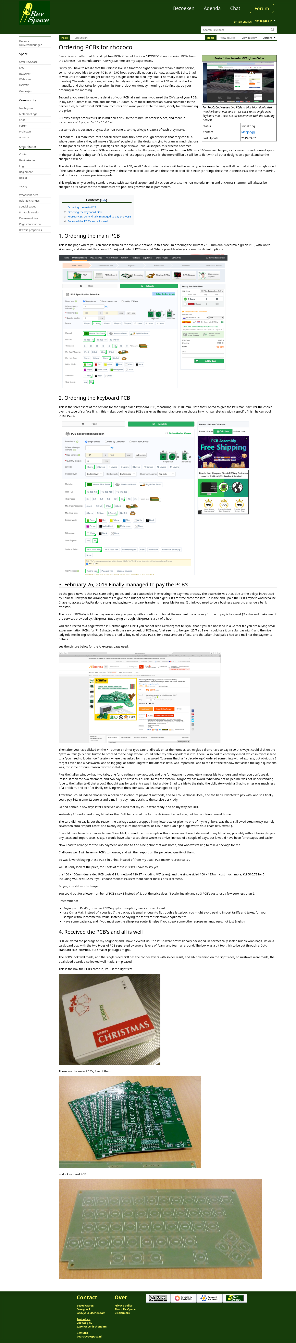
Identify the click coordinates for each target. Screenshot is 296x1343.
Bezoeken (184, 8)
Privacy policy (123, 1305)
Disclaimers (122, 1313)
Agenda (212, 8)
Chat (235, 8)
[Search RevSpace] (239, 29)
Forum (262, 8)
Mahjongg (248, 132)
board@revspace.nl (89, 1336)
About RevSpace (125, 1309)
